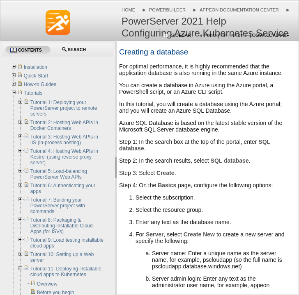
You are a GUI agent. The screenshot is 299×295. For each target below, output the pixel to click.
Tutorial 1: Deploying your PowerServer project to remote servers (63, 108)
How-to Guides (40, 84)
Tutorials (33, 93)
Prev (210, 35)
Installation (35, 67)
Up (224, 35)
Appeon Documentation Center (239, 9)
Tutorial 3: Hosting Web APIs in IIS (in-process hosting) (64, 139)
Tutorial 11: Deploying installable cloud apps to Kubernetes (65, 271)
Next (237, 35)
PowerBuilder (167, 9)
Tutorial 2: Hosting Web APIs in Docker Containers (64, 125)
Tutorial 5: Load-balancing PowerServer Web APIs (58, 174)
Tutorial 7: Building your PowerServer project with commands (57, 205)
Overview (47, 284)
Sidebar (181, 35)
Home (128, 9)
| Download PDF (269, 35)
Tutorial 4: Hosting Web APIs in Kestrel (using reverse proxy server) (64, 157)
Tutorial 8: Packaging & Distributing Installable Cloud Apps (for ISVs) (61, 225)
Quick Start (36, 76)
